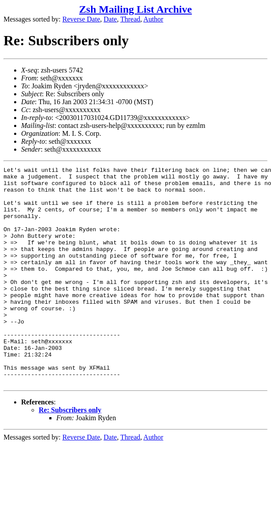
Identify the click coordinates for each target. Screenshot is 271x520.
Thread (130, 19)
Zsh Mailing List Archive (135, 9)
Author (153, 19)
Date (110, 19)
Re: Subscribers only (70, 453)
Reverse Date (81, 19)
